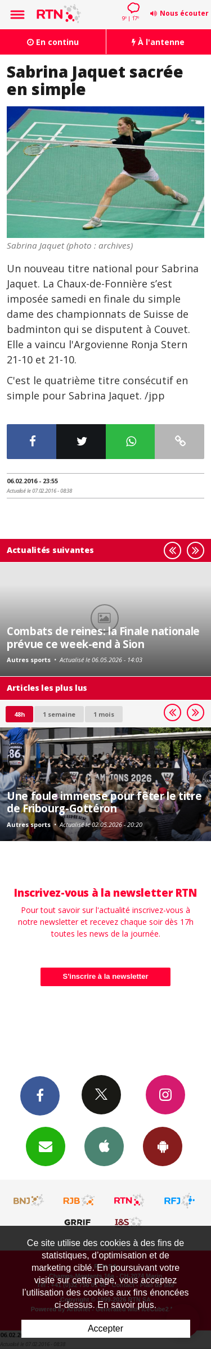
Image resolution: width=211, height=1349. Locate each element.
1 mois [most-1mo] (103, 714)
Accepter (105, 1328)
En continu (53, 42)
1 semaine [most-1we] (59, 714)
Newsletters (45, 1146)
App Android (162, 1146)
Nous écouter (184, 13)
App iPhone (104, 1146)
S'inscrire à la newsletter (106, 976)
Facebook (40, 1095)
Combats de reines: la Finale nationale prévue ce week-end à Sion (103, 637)
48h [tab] (19, 714)
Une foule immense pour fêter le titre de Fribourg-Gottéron (104, 802)
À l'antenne (158, 42)
